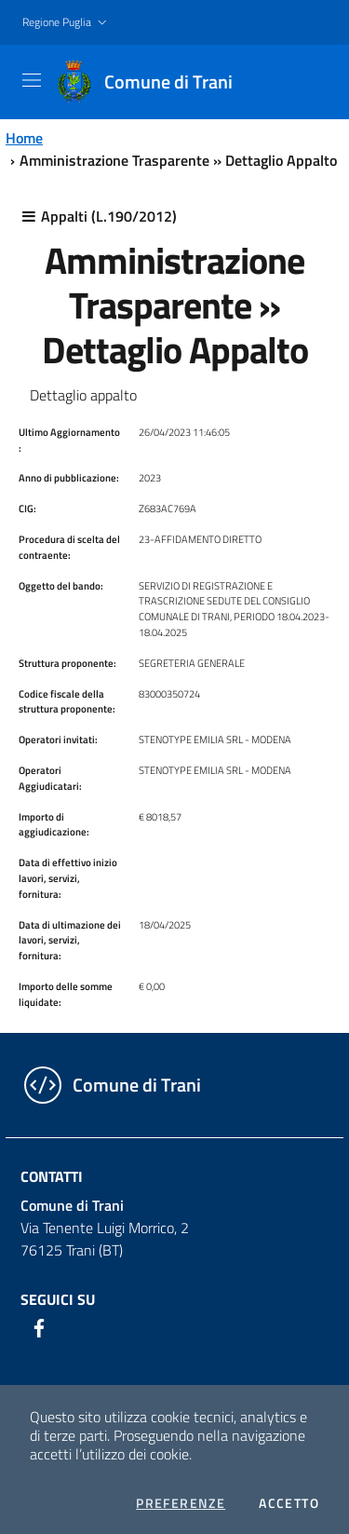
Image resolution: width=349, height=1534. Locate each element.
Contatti (51, 1176)
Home (24, 138)
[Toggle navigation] (31, 80)
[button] (66, 23)
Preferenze (180, 1503)
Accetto (289, 1503)
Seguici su (57, 1299)
